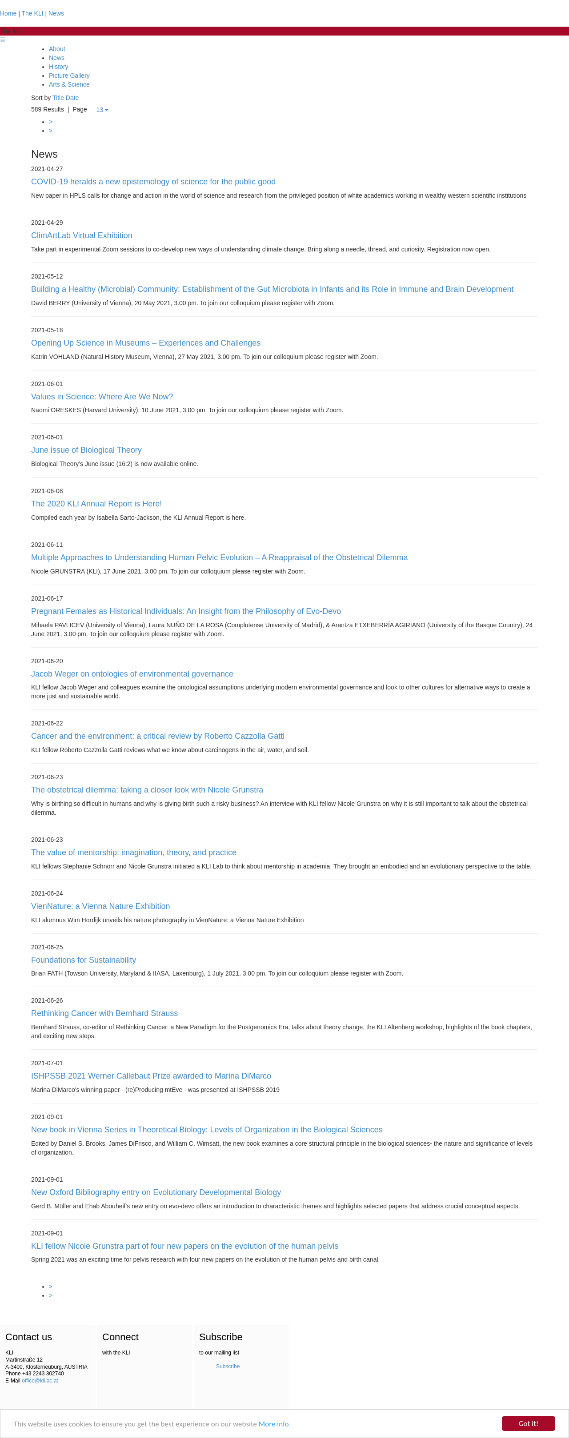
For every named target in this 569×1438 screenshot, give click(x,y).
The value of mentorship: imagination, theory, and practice (133, 852)
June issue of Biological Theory (86, 450)
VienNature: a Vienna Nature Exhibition (100, 906)
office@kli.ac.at (40, 1381)
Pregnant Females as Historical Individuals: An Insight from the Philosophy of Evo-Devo (186, 611)
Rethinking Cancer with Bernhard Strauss (104, 1013)
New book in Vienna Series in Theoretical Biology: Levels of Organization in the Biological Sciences (207, 1129)
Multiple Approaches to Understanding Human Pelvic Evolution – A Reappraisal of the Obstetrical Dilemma (219, 557)
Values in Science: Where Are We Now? (102, 396)
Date (72, 97)
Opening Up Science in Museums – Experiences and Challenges (145, 343)
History (58, 66)
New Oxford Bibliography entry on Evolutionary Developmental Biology (156, 1192)
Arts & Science (69, 84)
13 (102, 109)
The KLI (33, 13)
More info (274, 1424)
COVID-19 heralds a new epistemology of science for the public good (153, 181)
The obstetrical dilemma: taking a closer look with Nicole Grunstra (147, 789)
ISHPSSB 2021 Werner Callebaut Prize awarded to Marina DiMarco (151, 1076)
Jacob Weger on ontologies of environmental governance (132, 673)
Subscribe (228, 1366)
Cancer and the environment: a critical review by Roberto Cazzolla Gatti (157, 736)
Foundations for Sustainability (83, 960)
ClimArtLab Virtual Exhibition (81, 235)
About (57, 48)
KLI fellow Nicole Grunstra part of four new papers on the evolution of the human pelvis (184, 1246)
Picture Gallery (69, 75)
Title (58, 97)
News (56, 13)
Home (8, 13)
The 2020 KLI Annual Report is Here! (96, 503)
